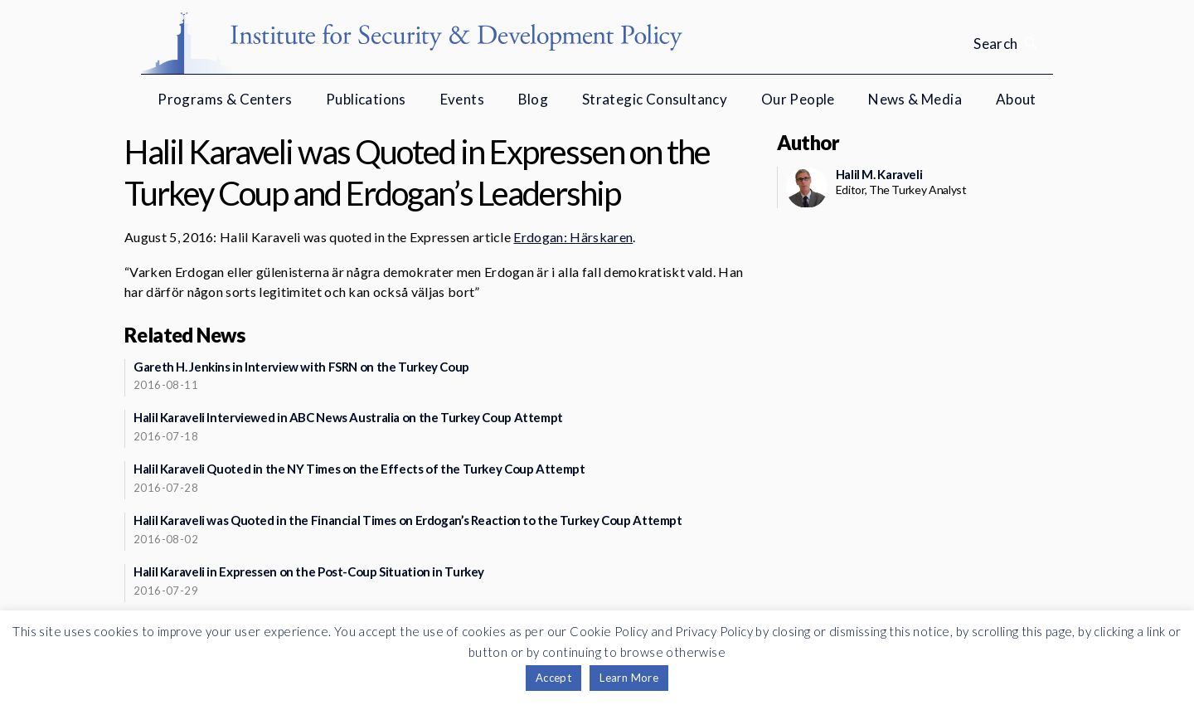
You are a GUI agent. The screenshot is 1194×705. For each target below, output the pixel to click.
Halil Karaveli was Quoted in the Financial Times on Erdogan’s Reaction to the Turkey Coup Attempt (407, 520)
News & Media (915, 99)
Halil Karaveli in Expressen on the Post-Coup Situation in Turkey (308, 571)
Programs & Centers (225, 99)
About (1016, 99)
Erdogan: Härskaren (573, 237)
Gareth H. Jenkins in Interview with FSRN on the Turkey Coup (301, 366)
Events (462, 99)
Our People (798, 99)
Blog (533, 99)
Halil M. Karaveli (879, 174)
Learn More (628, 677)
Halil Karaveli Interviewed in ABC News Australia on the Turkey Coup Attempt (348, 417)
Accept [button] (553, 677)
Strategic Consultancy (654, 99)
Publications (366, 99)
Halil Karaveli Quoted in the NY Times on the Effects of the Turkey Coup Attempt (359, 468)
